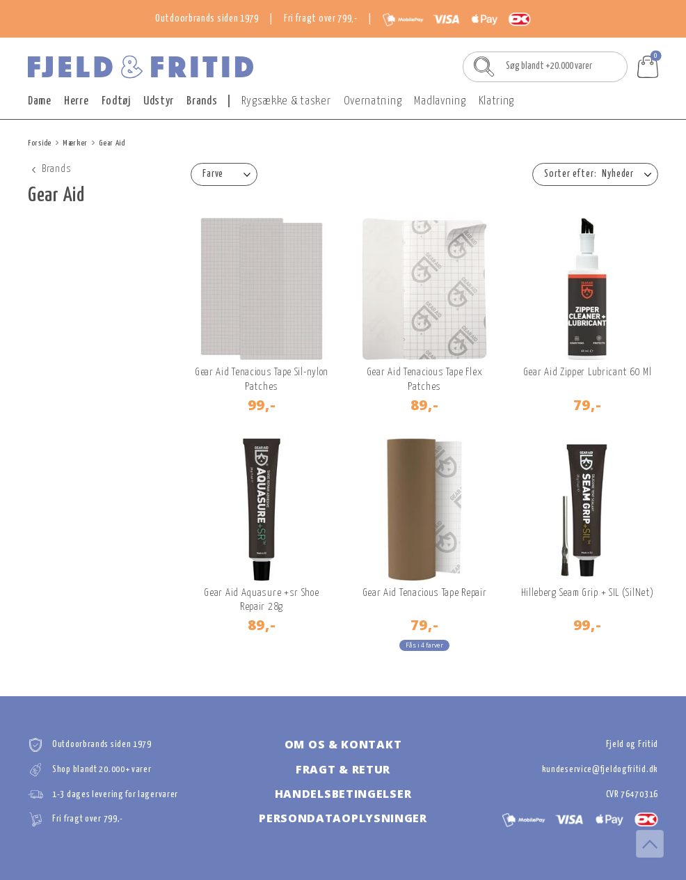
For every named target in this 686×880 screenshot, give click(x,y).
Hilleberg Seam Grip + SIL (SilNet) (587, 593)
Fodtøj (116, 101)
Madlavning (439, 101)
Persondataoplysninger (343, 818)
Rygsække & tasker (286, 101)
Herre (76, 101)
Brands (201, 101)
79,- (587, 404)
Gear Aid (112, 143)
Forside (39, 143)
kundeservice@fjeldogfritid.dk (600, 769)
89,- (424, 404)
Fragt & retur (343, 769)
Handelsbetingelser (343, 793)
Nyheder (618, 174)
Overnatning (373, 101)
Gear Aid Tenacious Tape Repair (424, 593)
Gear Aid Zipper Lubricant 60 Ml (587, 372)
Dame (39, 101)
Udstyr (158, 101)
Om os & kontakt (343, 744)
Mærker (75, 143)
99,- (262, 404)
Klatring (497, 101)
